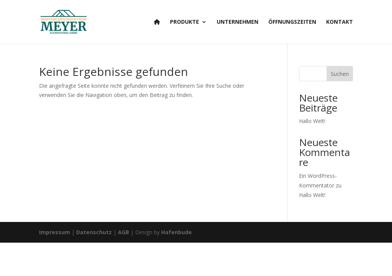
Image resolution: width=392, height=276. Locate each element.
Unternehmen (237, 22)
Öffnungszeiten (292, 22)
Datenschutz (94, 232)
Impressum (54, 232)
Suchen (340, 73)
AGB (123, 232)
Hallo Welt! (312, 121)
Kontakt (339, 22)
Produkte (184, 22)
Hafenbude (176, 232)
